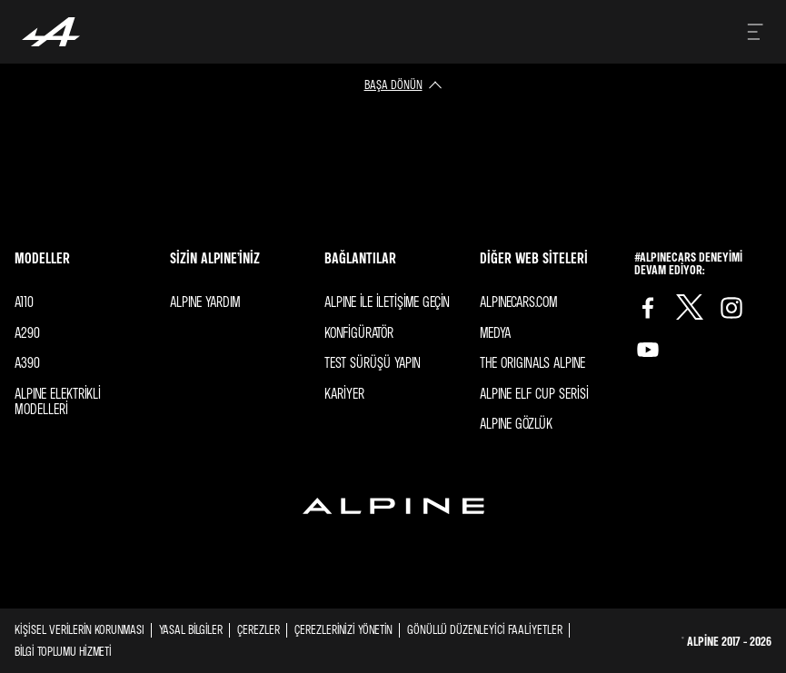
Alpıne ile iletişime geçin (387, 301)
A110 (24, 301)
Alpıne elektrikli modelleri (58, 401)
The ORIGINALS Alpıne (532, 362)
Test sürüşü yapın (372, 362)
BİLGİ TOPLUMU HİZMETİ (63, 650)
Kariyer (344, 393)
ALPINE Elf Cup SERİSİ (534, 393)
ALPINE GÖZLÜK (516, 423)
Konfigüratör (358, 332)
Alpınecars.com (519, 301)
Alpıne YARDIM (205, 301)
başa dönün (393, 84)
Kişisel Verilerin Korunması (79, 629)
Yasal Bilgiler (191, 629)
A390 (27, 362)
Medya (495, 332)
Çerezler (258, 629)
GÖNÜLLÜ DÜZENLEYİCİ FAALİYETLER (484, 629)
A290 (27, 332)
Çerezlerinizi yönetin (343, 629)
